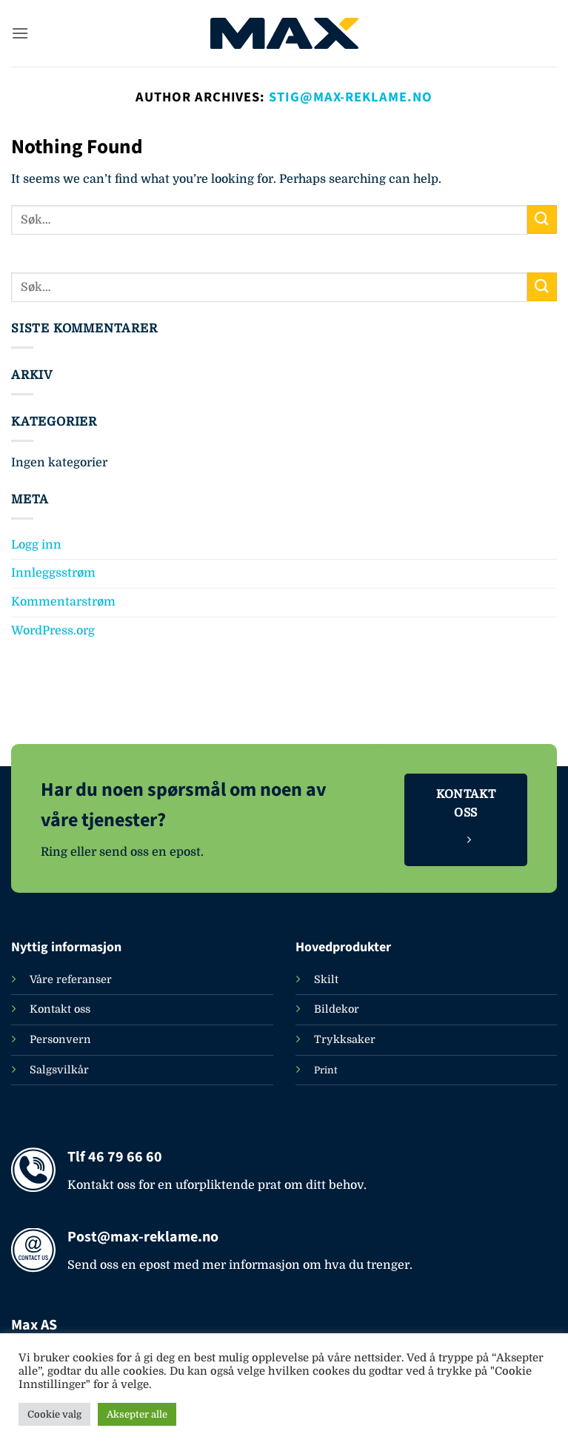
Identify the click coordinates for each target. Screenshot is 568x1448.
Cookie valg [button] (54, 1414)
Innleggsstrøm (53, 573)
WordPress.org (53, 630)
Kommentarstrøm (63, 602)
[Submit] (542, 219)
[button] (20, 33)
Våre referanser (71, 979)
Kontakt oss (60, 1009)
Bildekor (336, 1009)
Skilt (326, 979)
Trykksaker (344, 1039)
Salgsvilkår (59, 1070)
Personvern (60, 1039)
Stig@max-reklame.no (350, 97)
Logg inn (36, 545)
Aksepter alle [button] (137, 1414)
